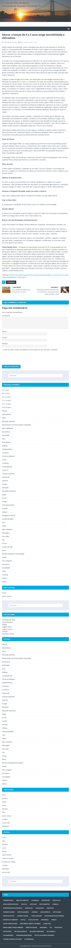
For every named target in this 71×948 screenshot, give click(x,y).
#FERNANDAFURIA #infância (12, 908)
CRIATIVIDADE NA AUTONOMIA (54, 916)
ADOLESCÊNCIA (45, 912)
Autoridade (5, 435)
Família (4, 502)
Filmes (4, 802)
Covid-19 (5, 470)
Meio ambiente (7, 529)
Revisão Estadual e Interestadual (13, 554)
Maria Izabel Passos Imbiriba (13, 927)
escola (23, 920)
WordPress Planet (8, 634)
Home (4, 593)
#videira (35, 912)
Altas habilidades (7, 428)
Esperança (45, 920)
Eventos (4, 798)
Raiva (4, 550)
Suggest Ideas (7, 627)
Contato (5, 819)
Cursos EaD (6, 823)
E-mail (4, 337)
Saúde (4, 557)
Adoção (4, 411)
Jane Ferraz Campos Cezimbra (30, 924)
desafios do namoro (10, 920)
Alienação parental (8, 421)
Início (4, 795)
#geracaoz (29, 908)
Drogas (4, 484)
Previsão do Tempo (8, 862)
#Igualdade (40, 908)
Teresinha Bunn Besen (24, 935)
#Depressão (46, 900)
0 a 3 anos (30, 42)
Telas (4, 571)
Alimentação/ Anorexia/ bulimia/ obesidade (16, 425)
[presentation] (18, 357)
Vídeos (4, 582)
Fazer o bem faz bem (10, 924)
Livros (4, 805)
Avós (3, 439)
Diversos (5, 481)
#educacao (57, 900)
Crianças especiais (8, 474)
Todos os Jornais (8, 858)
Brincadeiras (6, 442)
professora (7, 931)
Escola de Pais (33, 920)
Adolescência (6, 414)
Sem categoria (7, 561)
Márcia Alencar (31, 927)
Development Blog (8, 620)
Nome (4, 331)
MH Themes (47, 946)
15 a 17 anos (6, 404)
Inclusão (5, 508)
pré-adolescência (20, 931)
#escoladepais (44, 904)
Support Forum (7, 629)
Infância (4, 512)
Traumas (5, 575)
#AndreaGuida (8, 900)
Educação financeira (9, 491)
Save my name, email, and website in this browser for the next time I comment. (31, 350)
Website (4, 344)
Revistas (5, 809)
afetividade (57, 912)
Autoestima (6, 432)
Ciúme (4, 460)
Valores (4, 578)
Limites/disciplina (8, 519)
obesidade (43, 927)
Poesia (4, 543)
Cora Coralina (36, 916)
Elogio (4, 495)
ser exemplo (51, 931)
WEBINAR (5, 826)
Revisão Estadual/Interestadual (12, 763)
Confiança (5, 463)
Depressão (5, 477)
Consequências (7, 467)
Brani (21, 42)
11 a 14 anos (6, 400)
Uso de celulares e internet (44, 935)
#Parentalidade (9, 912)
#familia (55, 904)
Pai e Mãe (5, 536)
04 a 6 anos (6, 393)
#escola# (33, 904)
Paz (3, 540)
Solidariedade (8, 935)
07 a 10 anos (6, 397)
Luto (3, 522)
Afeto (4, 418)
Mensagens (6, 533)
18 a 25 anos (6, 407)
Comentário (6, 316)
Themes (5, 631)
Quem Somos (6, 596)
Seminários (6, 564)
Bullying (4, 446)
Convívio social (22, 916)
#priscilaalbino (23, 912)
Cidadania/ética (7, 449)
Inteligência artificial (8, 515)
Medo (4, 526)
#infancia (50, 908)
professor (58, 927)
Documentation (7, 622)
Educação (5, 488)
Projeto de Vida (7, 547)
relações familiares (37, 931)
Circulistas (5, 453)
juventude (47, 924)
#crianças (11, 282)
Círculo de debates (8, 456)
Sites (3, 812)
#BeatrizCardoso (22, 900)
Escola (4, 498)
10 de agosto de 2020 (10, 42)
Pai (51, 927)
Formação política (8, 505)
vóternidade (29, 939)
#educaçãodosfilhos (10, 904)
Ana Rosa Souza (8, 916)
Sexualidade (6, 568)
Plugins (4, 624)
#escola (24, 904)
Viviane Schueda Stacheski (12, 939)
